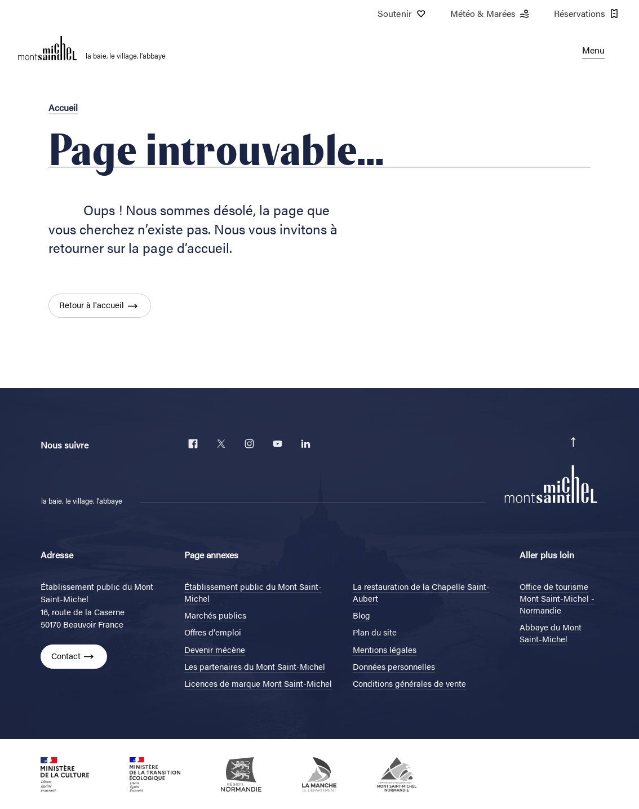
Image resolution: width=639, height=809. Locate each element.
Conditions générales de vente (409, 683)
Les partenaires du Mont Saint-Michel (255, 666)
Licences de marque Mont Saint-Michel (258, 683)
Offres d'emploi (212, 632)
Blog (361, 615)
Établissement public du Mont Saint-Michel (253, 592)
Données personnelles (394, 666)
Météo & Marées (490, 13)
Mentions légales (384, 649)
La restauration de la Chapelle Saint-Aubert (421, 592)
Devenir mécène (214, 649)
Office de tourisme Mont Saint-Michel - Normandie (557, 598)
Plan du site (375, 632)
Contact (66, 655)
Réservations (587, 13)
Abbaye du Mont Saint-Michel (551, 632)
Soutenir (402, 13)
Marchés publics (215, 615)
